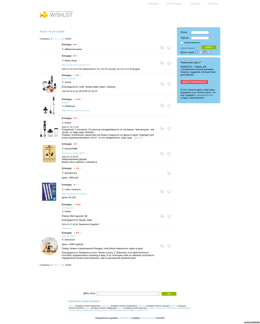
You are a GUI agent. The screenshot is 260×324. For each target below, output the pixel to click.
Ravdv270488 (71, 149)
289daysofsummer (73, 49)
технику (151, 308)
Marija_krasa (71, 60)
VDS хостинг (147, 318)
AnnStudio (124, 318)
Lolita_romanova (73, 189)
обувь (105, 310)
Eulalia (68, 123)
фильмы (105, 306)
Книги (71, 306)
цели (120, 308)
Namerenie (70, 240)
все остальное (140, 310)
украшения (171, 308)
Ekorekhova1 (71, 173)
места (174, 306)
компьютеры (75, 310)
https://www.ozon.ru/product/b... (76, 65)
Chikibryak (70, 106)
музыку (141, 306)
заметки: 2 (67, 228)
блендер (66, 44)
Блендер (67, 99)
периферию (87, 310)
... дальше (137, 137)
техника (71, 78)
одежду (97, 310)
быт (71, 208)
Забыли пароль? (188, 48)
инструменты (115, 310)
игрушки (127, 310)
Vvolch (68, 82)
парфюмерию (183, 308)
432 (63, 38)
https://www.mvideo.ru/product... (76, 110)
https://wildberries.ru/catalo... (75, 194)
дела (87, 308)
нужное (65, 102)
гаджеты (160, 308)
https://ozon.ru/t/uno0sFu (73, 153)
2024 (72, 236)
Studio (68, 211)
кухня (64, 78)
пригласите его (204, 95)
